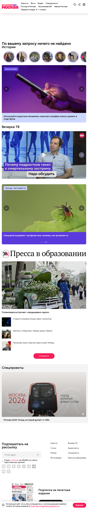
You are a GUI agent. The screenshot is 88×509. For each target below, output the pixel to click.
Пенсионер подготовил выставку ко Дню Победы (33, 343)
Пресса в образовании (77, 458)
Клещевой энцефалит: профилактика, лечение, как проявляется (44, 208)
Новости (24, 3)
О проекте (44, 356)
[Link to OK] (14, 466)
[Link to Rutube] (4, 471)
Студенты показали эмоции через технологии (32, 319)
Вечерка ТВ (10, 126)
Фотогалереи (55, 458)
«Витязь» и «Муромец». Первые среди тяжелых (32, 331)
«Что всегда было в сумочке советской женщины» (47, 57)
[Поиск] (75, 4)
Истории (9, 47)
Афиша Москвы (60, 6)
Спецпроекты (52, 3)
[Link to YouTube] (24, 466)
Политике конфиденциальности (45, 506)
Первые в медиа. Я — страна (33, 10)
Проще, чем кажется (15, 188)
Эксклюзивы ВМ (45, 6)
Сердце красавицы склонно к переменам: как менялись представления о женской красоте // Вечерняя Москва (9, 57)
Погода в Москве (28, 6)
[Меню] (84, 4)
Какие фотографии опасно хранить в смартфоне (44, 89)
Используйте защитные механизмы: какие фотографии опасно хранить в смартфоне (40, 117)
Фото (33, 3)
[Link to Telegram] (29, 466)
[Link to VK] (9, 466)
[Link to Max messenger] (4, 466)
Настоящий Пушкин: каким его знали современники (60, 57)
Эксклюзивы (11, 69)
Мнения (53, 453)
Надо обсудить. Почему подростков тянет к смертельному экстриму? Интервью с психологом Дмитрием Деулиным (44, 155)
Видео (40, 3)
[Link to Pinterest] (9, 471)
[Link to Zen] (19, 466)
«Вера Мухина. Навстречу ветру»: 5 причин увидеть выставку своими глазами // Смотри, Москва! (22, 57)
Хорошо (79, 505)
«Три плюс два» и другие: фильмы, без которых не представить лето (73, 57)
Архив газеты (73, 448)
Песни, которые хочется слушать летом (35, 57)
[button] (82, 56)
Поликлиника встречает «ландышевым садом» (25, 312)
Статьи (53, 448)
